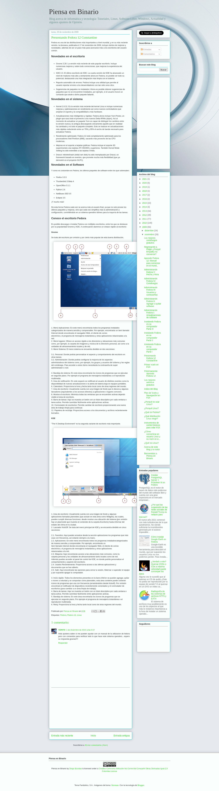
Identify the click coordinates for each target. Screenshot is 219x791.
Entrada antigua (122, 735)
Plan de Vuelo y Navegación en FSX (152, 395)
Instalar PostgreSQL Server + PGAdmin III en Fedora (158, 480)
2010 (144, 223)
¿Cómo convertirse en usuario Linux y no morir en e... (152, 435)
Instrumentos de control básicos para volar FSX (152, 425)
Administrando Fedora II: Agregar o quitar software (152, 302)
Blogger (141, 785)
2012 (144, 215)
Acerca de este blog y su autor (152, 448)
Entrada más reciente (62, 735)
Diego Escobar (75, 768)
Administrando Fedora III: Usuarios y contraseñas (150, 291)
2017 (144, 195)
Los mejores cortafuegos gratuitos (150, 240)
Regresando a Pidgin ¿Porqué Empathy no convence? (152, 250)
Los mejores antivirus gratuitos (149, 382)
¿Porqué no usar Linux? (151, 403)
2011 (144, 219)
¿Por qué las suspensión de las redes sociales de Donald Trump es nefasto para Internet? (153, 511)
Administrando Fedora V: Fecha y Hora (151, 272)
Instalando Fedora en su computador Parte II (152, 336)
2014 (144, 207)
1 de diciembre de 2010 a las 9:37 (80, 630)
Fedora (63, 615)
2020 (144, 183)
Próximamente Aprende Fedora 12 (150, 373)
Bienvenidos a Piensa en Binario (150, 456)
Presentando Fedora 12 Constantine (150, 358)
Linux (79, 615)
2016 (144, 199)
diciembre (149, 230)
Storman (114, 785)
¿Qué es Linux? (151, 443)
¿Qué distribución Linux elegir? (152, 417)
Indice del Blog (151, 389)
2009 (144, 227)
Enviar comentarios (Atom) (96, 745)
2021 (144, 179)
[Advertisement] (90, 708)
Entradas (146, 49)
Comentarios (148, 54)
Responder (63, 643)
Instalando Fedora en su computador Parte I (152, 348)
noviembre (150, 234)
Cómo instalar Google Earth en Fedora (158, 539)
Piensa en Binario (74, 12)
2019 (144, 187)
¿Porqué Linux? (151, 408)
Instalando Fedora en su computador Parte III (152, 325)
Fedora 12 (71, 615)
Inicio (93, 735)
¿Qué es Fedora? (152, 412)
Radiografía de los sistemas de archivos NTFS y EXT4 (158, 595)
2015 (144, 203)
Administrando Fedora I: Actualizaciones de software (152, 314)
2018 (144, 191)
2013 (144, 211)
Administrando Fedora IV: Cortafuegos (150, 281)
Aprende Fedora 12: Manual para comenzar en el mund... (152, 262)
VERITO (61, 630)
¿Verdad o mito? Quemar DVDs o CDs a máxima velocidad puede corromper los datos (152, 567)
